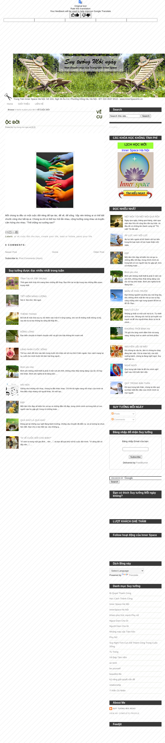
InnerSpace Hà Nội (119, 609)
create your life (49, 236)
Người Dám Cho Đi (119, 626)
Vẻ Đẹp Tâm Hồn (118, 657)
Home (10, 104)
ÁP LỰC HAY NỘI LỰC (136, 235)
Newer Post (11, 252)
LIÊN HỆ (39, 104)
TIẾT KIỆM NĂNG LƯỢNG (33, 296)
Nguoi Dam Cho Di (118, 620)
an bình (113, 663)
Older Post (99, 252)
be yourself (115, 668)
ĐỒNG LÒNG (27, 331)
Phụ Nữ (113, 637)
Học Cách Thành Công (121, 598)
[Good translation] (75, 15)
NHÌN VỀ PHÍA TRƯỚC (136, 291)
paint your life (29, 110)
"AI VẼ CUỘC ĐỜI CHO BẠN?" (35, 438)
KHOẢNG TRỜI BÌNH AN (137, 328)
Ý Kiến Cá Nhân (117, 690)
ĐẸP (22, 402)
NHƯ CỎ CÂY (132, 310)
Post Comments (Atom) (31, 258)
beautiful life (115, 674)
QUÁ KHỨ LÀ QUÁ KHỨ (32, 420)
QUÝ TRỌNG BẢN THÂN (137, 383)
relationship (115, 685)
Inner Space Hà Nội (119, 604)
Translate (130, 575)
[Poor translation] (86, 15)
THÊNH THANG (28, 314)
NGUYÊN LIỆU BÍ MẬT (136, 346)
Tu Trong (113, 652)
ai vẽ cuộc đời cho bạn (27, 236)
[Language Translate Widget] (126, 570)
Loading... (114, 127)
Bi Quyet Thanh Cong (120, 593)
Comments (118, 419)
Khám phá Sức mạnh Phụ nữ (124, 615)
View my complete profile (124, 713)
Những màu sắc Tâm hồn (122, 631)
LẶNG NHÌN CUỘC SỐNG (33, 349)
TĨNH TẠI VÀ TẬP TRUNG (33, 278)
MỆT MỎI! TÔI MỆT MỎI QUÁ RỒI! (142, 216)
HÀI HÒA (25, 384)
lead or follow (67, 236)
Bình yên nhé (27, 367)
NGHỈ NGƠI (131, 365)
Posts (116, 413)
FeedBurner (142, 462)
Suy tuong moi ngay (21, 127)
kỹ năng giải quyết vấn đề (122, 679)
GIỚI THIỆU (24, 104)
